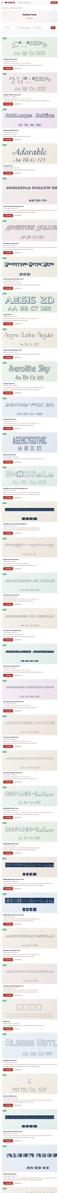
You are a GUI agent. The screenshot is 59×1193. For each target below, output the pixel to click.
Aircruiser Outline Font (11, 737)
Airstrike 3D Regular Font (11, 950)
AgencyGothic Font (9, 455)
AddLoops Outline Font (11, 130)
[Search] (37, 2)
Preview (17, 1029)
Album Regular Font (10, 1174)
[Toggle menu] (2, 2)
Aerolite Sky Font (9, 383)
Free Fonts (5, 8)
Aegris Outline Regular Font (12, 350)
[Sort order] (42, 27)
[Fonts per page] (25, 27)
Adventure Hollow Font (11, 243)
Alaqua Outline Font (10, 1060)
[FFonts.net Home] (10, 3)
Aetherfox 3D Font (9, 419)
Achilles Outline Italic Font (12, 95)
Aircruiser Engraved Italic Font (13, 701)
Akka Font (6, 1021)
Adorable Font (8, 166)
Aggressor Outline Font (11, 559)
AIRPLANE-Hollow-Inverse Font (13, 879)
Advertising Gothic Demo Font (13, 279)
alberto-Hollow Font (10, 1096)
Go (53, 27)
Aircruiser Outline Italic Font (12, 772)
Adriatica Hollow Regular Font (13, 206)
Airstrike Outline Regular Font (13, 986)
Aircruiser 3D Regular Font (12, 630)
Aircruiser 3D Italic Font (11, 595)
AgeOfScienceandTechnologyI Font (15, 524)
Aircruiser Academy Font (11, 666)
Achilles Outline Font (10, 59)
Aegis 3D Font (7, 314)
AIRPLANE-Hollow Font (10, 808)
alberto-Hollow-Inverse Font (12, 1131)
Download (8, 68)
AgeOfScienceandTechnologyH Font (15, 488)
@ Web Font (18, 68)
